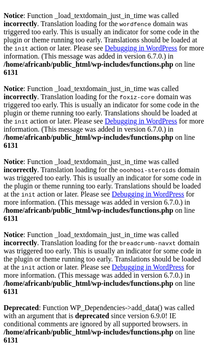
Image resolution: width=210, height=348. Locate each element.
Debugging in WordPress (141, 48)
